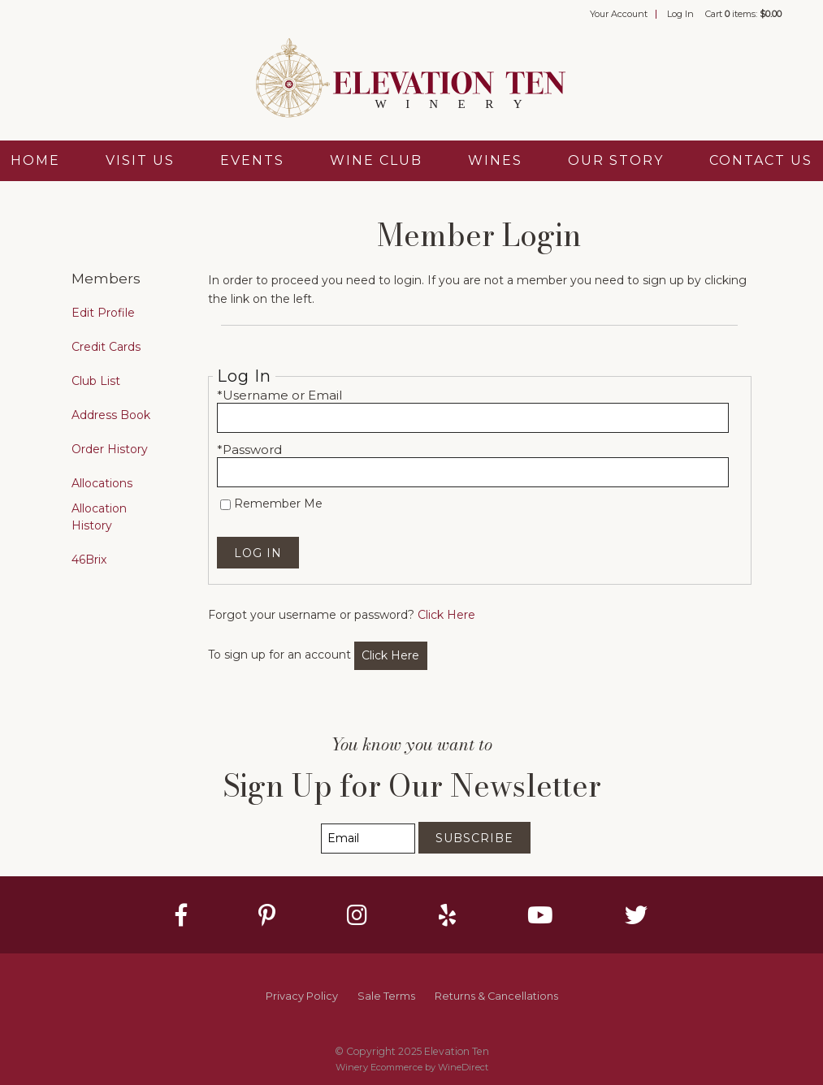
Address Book (110, 415)
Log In (680, 13)
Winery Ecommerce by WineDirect (412, 1067)
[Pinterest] (267, 915)
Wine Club (376, 160)
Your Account (619, 13)
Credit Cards (106, 346)
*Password (249, 449)
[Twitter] (636, 915)
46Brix (88, 559)
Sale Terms (386, 996)
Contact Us (760, 160)
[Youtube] (540, 915)
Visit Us (140, 160)
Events (252, 160)
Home (35, 160)
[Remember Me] (225, 504)
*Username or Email (279, 395)
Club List (95, 381)
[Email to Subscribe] (368, 838)
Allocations (101, 483)
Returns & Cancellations (496, 996)
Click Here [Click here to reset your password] (446, 614)
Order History (109, 449)
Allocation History (99, 517)
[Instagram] (357, 915)
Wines (495, 160)
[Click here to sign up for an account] (391, 656)
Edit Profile (103, 312)
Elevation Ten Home (411, 79)
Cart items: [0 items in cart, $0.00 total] (743, 13)
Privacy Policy (302, 996)
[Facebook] (181, 915)
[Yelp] (447, 915)
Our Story (616, 160)
